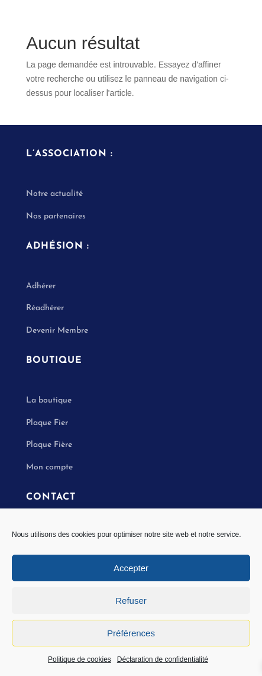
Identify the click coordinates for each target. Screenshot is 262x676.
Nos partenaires (56, 216)
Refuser (131, 600)
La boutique (49, 400)
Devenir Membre (57, 330)
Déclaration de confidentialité (162, 659)
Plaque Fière (49, 444)
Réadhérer (46, 308)
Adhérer (41, 286)
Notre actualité (54, 193)
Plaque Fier (47, 423)
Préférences (131, 633)
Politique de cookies (79, 659)
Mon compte (49, 467)
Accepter (131, 568)
